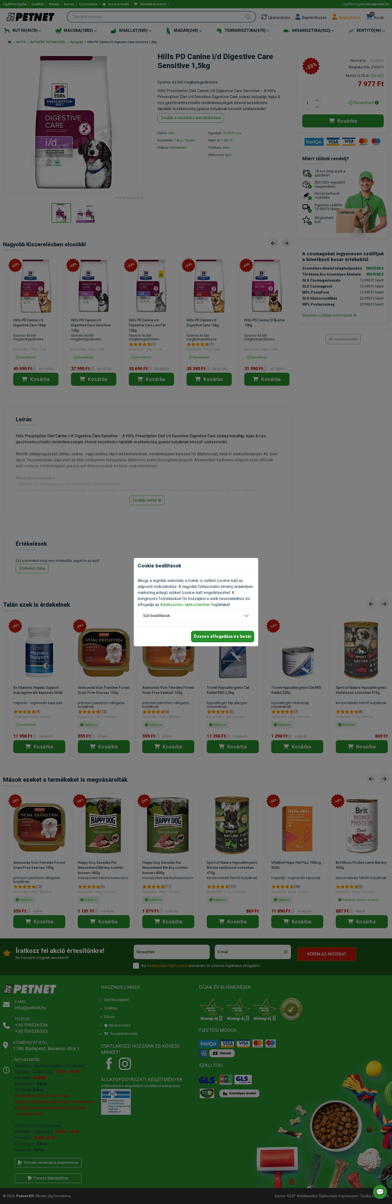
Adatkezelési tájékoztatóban (185, 604)
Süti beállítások (156, 615)
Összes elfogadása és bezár (223, 636)
